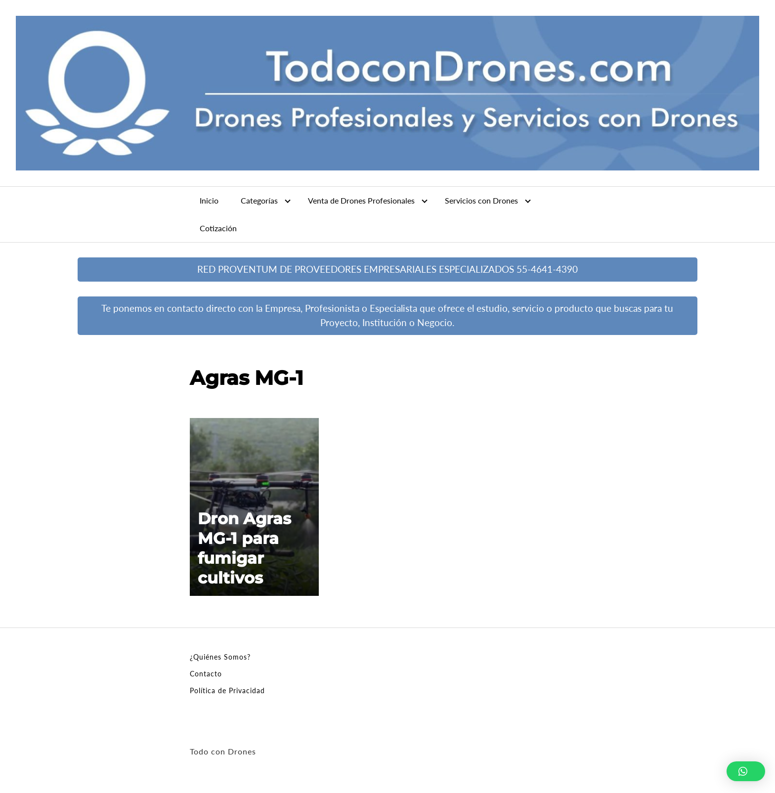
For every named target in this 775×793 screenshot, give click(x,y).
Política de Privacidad (227, 690)
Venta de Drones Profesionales (361, 200)
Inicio (209, 200)
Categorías (259, 200)
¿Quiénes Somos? (220, 657)
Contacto (206, 673)
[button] (746, 771)
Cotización (218, 228)
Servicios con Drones (481, 200)
